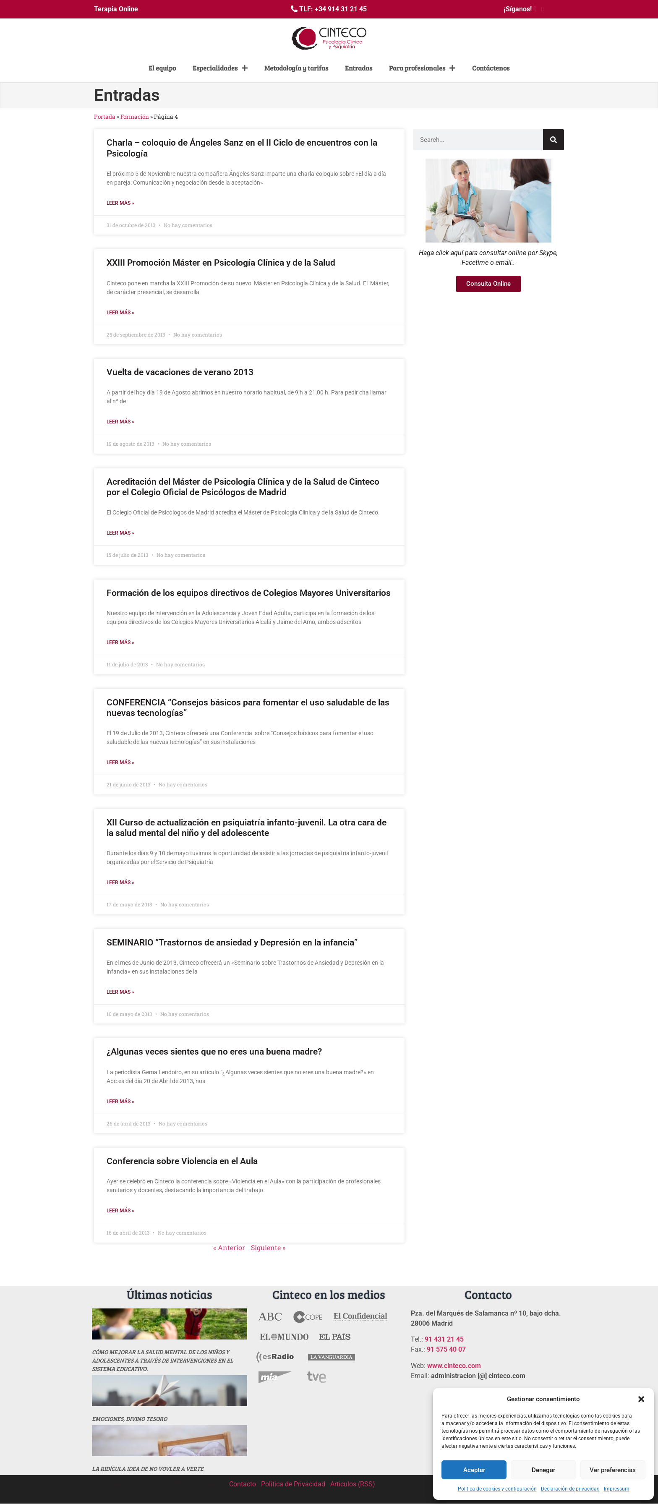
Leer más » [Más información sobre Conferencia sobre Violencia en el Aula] (120, 1211)
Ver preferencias (613, 1470)
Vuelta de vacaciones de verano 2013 (180, 372)
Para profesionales (422, 68)
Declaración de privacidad (570, 1489)
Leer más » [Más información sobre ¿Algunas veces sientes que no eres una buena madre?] (120, 1101)
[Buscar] (553, 139)
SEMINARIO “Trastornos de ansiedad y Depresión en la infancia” (232, 942)
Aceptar (474, 1470)
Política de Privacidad (293, 1484)
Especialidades (220, 68)
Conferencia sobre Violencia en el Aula (182, 1161)
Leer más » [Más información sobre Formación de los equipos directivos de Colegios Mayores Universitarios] (120, 642)
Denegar (543, 1470)
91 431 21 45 (444, 1339)
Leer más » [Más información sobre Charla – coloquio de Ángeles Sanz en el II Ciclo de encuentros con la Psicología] (120, 203)
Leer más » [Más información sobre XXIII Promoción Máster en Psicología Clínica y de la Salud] (120, 313)
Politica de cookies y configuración (497, 1489)
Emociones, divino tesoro (129, 1419)
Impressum (616, 1489)
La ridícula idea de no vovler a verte (148, 1469)
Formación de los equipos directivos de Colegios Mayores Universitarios (249, 593)
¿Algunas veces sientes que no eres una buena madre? (214, 1052)
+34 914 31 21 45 (341, 9)
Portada (104, 116)
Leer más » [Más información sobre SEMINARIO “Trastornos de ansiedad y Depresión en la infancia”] (120, 992)
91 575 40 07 (446, 1349)
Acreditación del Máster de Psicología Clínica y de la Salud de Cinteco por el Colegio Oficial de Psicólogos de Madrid (243, 487)
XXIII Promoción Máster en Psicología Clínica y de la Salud (221, 263)
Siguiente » (268, 1247)
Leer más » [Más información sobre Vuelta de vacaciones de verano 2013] (120, 422)
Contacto (242, 1484)
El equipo (162, 67)
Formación (134, 116)
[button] (641, 1399)
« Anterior (229, 1247)
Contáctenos (490, 67)
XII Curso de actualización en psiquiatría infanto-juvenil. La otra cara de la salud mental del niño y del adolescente (246, 827)
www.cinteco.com (454, 1366)
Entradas (358, 67)
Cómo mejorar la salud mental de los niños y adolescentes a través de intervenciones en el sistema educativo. (162, 1360)
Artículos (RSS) (352, 1484)
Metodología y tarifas (296, 67)
